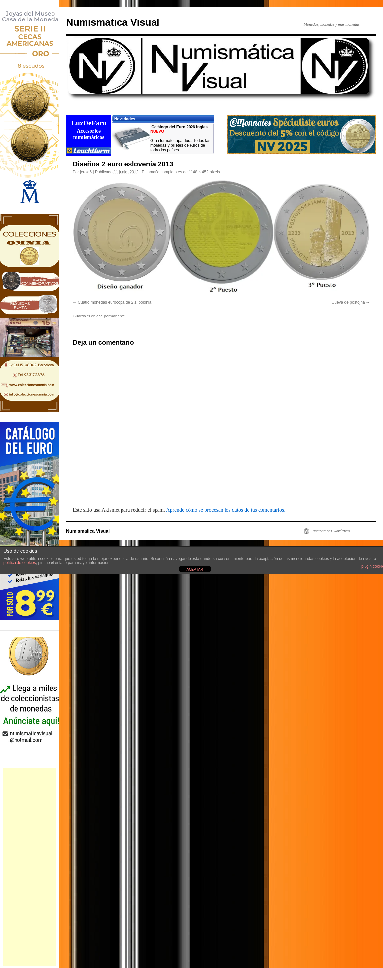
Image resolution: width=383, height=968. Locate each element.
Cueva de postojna (348, 302)
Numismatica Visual (112, 22)
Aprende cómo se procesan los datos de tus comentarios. (225, 510)
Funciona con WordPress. (330, 531)
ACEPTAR (194, 569)
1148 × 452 (198, 172)
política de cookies (19, 562)
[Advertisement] (29, 867)
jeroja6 (86, 172)
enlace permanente (108, 316)
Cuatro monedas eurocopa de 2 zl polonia (114, 302)
